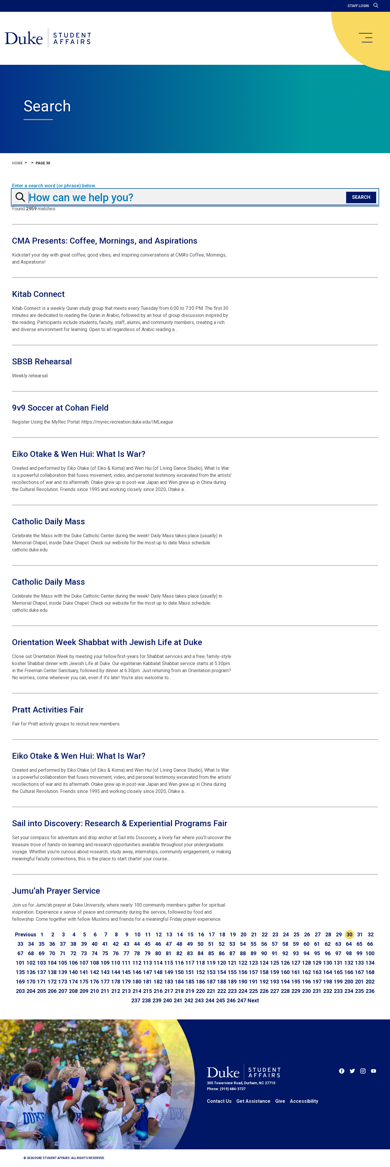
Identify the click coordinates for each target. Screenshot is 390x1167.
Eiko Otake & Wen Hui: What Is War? (78, 454)
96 (328, 953)
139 (62, 972)
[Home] (48, 38)
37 (63, 944)
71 (63, 953)
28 (328, 934)
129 (317, 963)
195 (295, 981)
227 (274, 991)
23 (275, 934)
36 (52, 944)
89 (253, 953)
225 (253, 991)
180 (136, 981)
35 (41, 944)
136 (30, 972)
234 (348, 991)
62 (328, 944)
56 (264, 944)
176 (94, 981)
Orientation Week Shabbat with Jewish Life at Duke (107, 642)
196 (306, 981)
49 (190, 944)
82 (179, 953)
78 (137, 953)
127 (295, 963)
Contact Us (219, 1101)
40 (94, 944)
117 (189, 963)
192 (264, 981)
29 (339, 934)
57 (275, 944)
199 (338, 981)
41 (105, 944)
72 (73, 953)
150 (179, 972)
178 (115, 981)
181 (147, 981)
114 (158, 963)
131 (338, 963)
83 (190, 953)
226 (264, 991)
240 (167, 1000)
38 (73, 944)
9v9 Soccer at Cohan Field (60, 408)
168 (370, 972)
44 (137, 944)
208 (73, 991)
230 (306, 991)
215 (147, 991)
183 (168, 981)
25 (296, 934)
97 (338, 953)
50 (200, 944)
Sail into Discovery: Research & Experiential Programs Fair (119, 823)
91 (275, 953)
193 (274, 981)
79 (147, 953)
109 (105, 963)
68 (31, 953)
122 (242, 963)
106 (73, 963)
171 (41, 981)
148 (158, 972)
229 (295, 991)
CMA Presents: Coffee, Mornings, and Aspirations (105, 241)
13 (169, 934)
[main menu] (365, 37)
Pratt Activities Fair (48, 710)
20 (243, 934)
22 (265, 934)
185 (189, 981)
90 (264, 953)
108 (94, 963)
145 (126, 972)
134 (370, 963)
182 (158, 981)
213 (126, 991)
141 (83, 972)
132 (348, 963)
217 (168, 991)
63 (338, 944)
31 (360, 934)
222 (221, 991)
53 (232, 944)
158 (264, 972)
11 (148, 934)
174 (73, 981)
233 (338, 991)
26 (307, 934)
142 (94, 972)
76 (116, 953)
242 (188, 1000)
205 (41, 991)
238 (146, 1000)
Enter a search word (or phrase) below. (54, 186)
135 (20, 972)
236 (370, 991)
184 (179, 981)
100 (370, 953)
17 (212, 934)
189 (232, 981)
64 (349, 944)
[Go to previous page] (25, 934)
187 (211, 981)
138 (52, 972)
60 (306, 944)
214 (136, 991)
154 (221, 972)
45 (147, 944)
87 (232, 953)
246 (231, 1000)
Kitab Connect (38, 294)
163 (317, 972)
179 (126, 981)
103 (41, 963)
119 (211, 963)
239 (156, 1000)
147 (147, 972)
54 (243, 944)
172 (52, 981)
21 (254, 934)
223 (232, 991)
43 (126, 944)
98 (349, 953)
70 (52, 953)
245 (220, 1000)
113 (147, 963)
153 (211, 972)
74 (94, 953)
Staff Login (358, 6)
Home (17, 163)
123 (253, 963)
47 (169, 944)
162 (306, 972)
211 (105, 991)
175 (83, 981)
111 (126, 963)
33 (20, 944)
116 (179, 963)
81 (169, 953)
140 (73, 972)
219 (189, 991)
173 (62, 981)
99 (359, 953)
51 (211, 944)
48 (179, 944)
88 (243, 953)
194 (285, 981)
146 (136, 972)
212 (115, 991)
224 (242, 991)
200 (348, 981)
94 (306, 953)
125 (274, 963)
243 (199, 1000)
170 (30, 981)
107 (83, 963)
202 (370, 981)
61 (317, 944)
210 (94, 991)
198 (327, 981)
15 (190, 934)
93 (296, 953)
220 (200, 991)
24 (286, 934)
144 (115, 972)
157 (253, 972)
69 (41, 953)
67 (20, 953)
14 (180, 934)
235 (359, 991)
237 (135, 1000)
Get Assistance (253, 1101)
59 (296, 944)
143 (105, 972)
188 (221, 981)
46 (158, 944)
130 (327, 963)
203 (20, 991)
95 (317, 953)
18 (222, 934)
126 (285, 963)
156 (242, 972)
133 (359, 963)
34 (31, 944)
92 (285, 953)
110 (115, 963)
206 (52, 991)
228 (285, 991)
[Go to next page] (253, 1000)
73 (84, 953)
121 (232, 963)
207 (62, 991)
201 (359, 981)
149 (168, 972)
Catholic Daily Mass (48, 521)
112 (136, 963)
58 (285, 944)
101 (20, 963)
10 (137, 934)
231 (317, 991)
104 (52, 963)
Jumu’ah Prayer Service (56, 891)
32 (371, 934)
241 (178, 1000)
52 (222, 944)
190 (242, 981)
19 (233, 934)
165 (338, 972)
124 (264, 963)
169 (20, 981)
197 (317, 981)
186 (200, 981)
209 (83, 991)
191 (253, 981)
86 (222, 953)
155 (232, 972)
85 (211, 953)
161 (295, 972)
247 (241, 1000)
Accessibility (304, 1101)
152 (200, 972)
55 (253, 944)
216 (158, 991)
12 (159, 934)
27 (318, 934)
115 (168, 963)
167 (359, 972)
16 (201, 934)
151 (189, 972)
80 (158, 953)
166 (348, 972)
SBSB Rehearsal (42, 361)
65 (359, 944)
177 (105, 981)
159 (274, 972)
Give (280, 1101)
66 (370, 944)
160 (285, 972)
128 (306, 963)
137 (41, 972)
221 (211, 991)
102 (30, 963)
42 (116, 944)
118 (200, 963)
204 (30, 991)
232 (327, 991)
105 (62, 963)
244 (209, 1000)
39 (84, 944)
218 (179, 991)
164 (327, 972)
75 (105, 953)
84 (200, 953)
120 (221, 963)
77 (126, 953)
